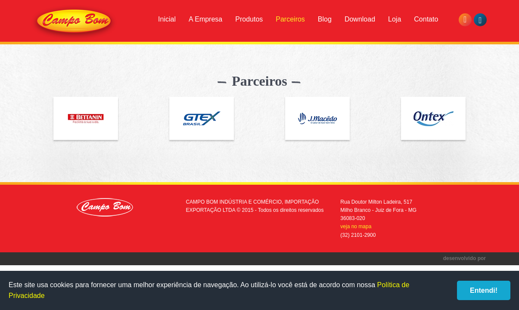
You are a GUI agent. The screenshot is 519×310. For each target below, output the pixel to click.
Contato (426, 19)
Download (360, 19)
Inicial (167, 19)
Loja (394, 19)
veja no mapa (355, 226)
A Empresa (205, 19)
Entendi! (483, 290)
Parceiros (290, 19)
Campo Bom (74, 22)
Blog (325, 19)
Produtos (249, 19)
